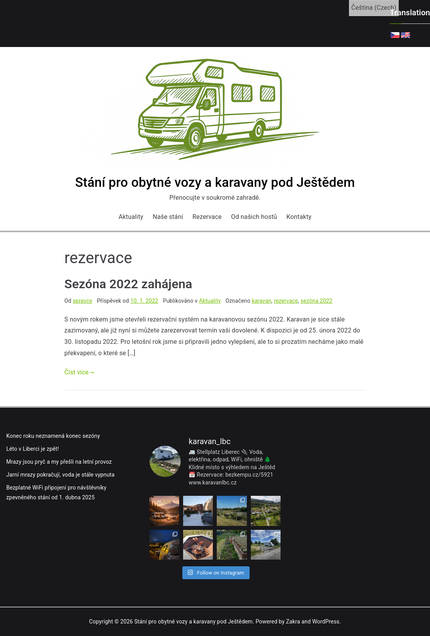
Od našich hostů (254, 216)
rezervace (286, 301)
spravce (82, 301)
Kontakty (298, 216)
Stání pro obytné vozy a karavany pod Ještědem (215, 182)
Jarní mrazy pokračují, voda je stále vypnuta (60, 475)
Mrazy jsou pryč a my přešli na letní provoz (59, 462)
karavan (262, 301)
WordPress (325, 621)
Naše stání (168, 216)
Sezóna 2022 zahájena (129, 283)
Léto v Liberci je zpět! (32, 449)
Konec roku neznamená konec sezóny (53, 436)
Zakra (293, 621)
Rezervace (207, 216)
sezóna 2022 (316, 301)
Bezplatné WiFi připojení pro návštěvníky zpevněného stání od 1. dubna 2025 (56, 492)
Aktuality (131, 216)
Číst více (79, 372)
